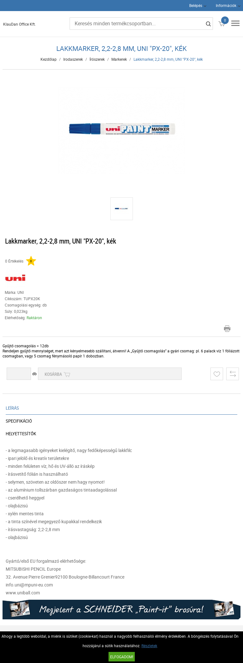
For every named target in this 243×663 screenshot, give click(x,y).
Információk (226, 5)
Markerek (119, 59)
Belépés (195, 5)
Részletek (149, 645)
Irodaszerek (73, 59)
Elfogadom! (121, 656)
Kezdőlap (48, 59)
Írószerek (97, 59)
